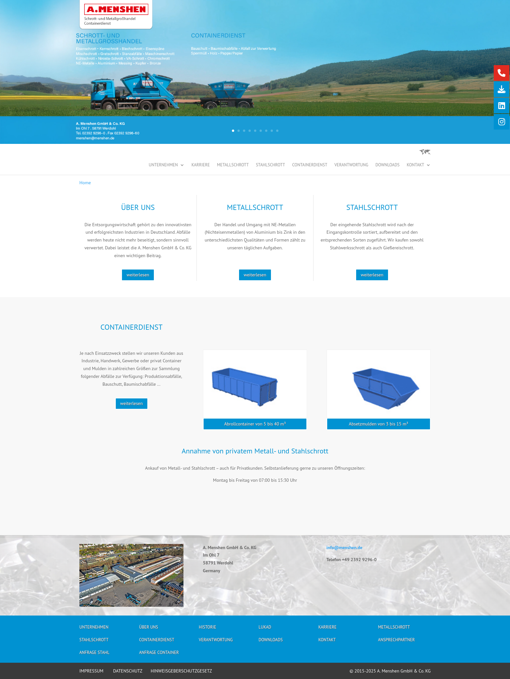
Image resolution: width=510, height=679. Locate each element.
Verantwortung (351, 165)
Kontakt (415, 165)
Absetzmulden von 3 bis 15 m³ (378, 424)
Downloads (387, 165)
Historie (207, 628)
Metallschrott (233, 165)
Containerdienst (309, 165)
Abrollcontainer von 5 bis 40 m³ (255, 424)
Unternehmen (163, 165)
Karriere (201, 165)
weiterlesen (138, 275)
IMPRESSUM (91, 671)
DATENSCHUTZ (127, 671)
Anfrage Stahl (94, 653)
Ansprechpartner (396, 641)
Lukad (265, 628)
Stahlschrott (270, 165)
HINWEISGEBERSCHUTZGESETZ (181, 671)
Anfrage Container (159, 653)
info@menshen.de (345, 547)
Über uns (148, 628)
